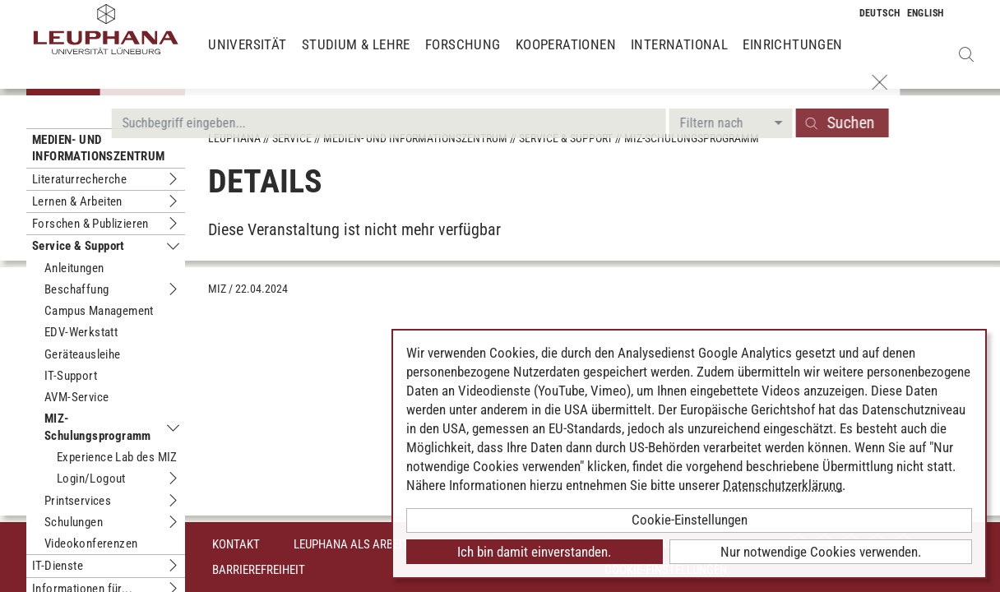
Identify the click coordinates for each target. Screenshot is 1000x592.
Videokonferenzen (90, 543)
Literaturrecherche (79, 179)
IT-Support (70, 375)
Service (292, 138)
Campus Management (99, 310)
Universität (247, 57)
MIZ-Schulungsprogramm (97, 426)
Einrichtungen (792, 57)
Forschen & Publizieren (90, 223)
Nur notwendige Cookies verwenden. (820, 551)
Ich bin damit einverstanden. (534, 551)
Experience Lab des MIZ (117, 457)
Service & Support (78, 245)
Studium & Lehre (356, 57)
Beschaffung (76, 289)
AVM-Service (76, 397)
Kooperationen (566, 57)
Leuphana (234, 138)
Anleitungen (74, 268)
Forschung (463, 57)
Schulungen (73, 522)
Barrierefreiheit (258, 569)
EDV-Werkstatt (81, 332)
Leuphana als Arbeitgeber (367, 544)
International (679, 57)
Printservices (77, 500)
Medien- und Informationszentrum (98, 148)
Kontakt (236, 544)
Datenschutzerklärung (782, 485)
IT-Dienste (57, 565)
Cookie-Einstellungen (690, 519)
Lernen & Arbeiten (77, 201)
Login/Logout (91, 478)
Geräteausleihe (82, 354)
